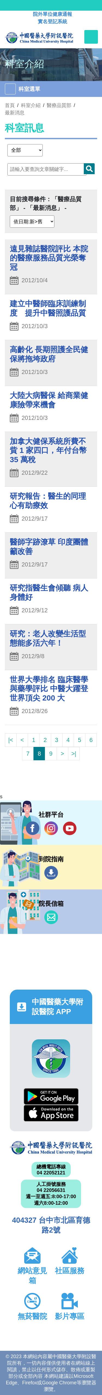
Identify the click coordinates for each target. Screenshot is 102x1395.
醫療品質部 (59, 105)
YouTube (69, 828)
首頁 (10, 105)
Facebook (32, 828)
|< (10, 740)
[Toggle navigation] (91, 37)
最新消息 (14, 112)
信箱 (51, 917)
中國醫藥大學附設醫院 (51, 1147)
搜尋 (89, 168)
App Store (51, 1113)
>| (73, 753)
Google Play (51, 1096)
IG (51, 828)
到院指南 (51, 873)
